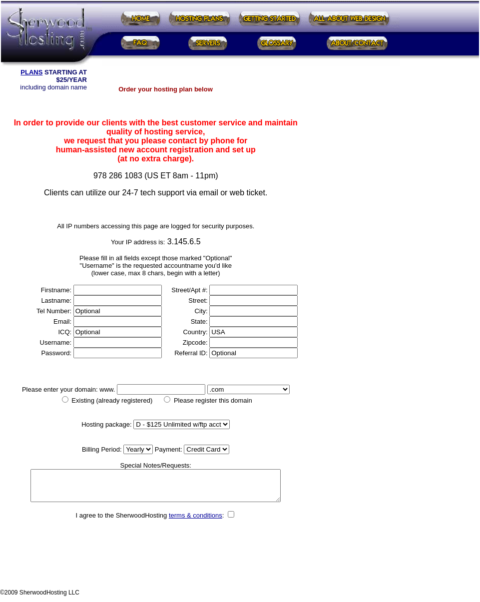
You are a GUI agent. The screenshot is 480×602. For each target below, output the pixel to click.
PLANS (31, 72)
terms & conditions (195, 521)
